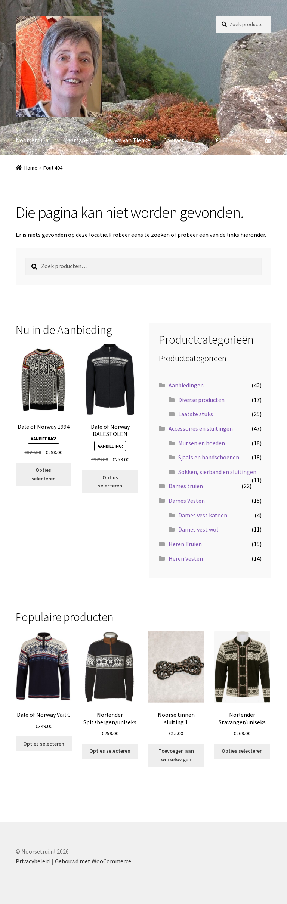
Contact (173, 140)
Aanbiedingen (186, 385)
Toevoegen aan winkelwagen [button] (176, 755)
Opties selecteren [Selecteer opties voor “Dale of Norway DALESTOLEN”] (110, 481)
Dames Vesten (187, 500)
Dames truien (186, 486)
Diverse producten (201, 399)
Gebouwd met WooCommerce (93, 861)
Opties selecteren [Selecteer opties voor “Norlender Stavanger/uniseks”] (242, 750)
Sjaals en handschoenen (208, 457)
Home (30, 167)
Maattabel (76, 140)
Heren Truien (185, 544)
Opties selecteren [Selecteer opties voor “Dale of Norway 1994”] (43, 474)
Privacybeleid (33, 861)
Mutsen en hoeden (201, 443)
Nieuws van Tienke (126, 140)
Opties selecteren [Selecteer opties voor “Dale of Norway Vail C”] (43, 743)
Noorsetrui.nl (33, 140)
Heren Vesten (186, 558)
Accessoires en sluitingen (201, 428)
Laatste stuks (195, 414)
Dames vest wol (198, 529)
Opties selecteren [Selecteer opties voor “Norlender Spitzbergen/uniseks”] (109, 750)
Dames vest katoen (202, 515)
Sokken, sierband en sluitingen (217, 472)
